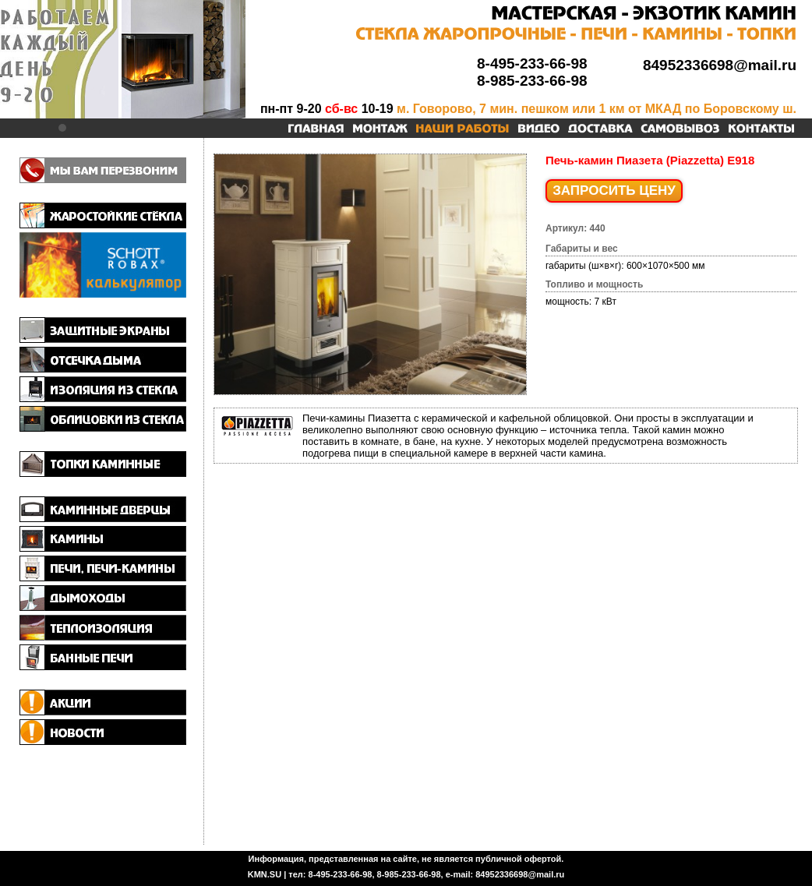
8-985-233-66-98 (532, 80)
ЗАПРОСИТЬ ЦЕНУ (614, 190)
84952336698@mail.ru (719, 65)
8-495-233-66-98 (532, 63)
